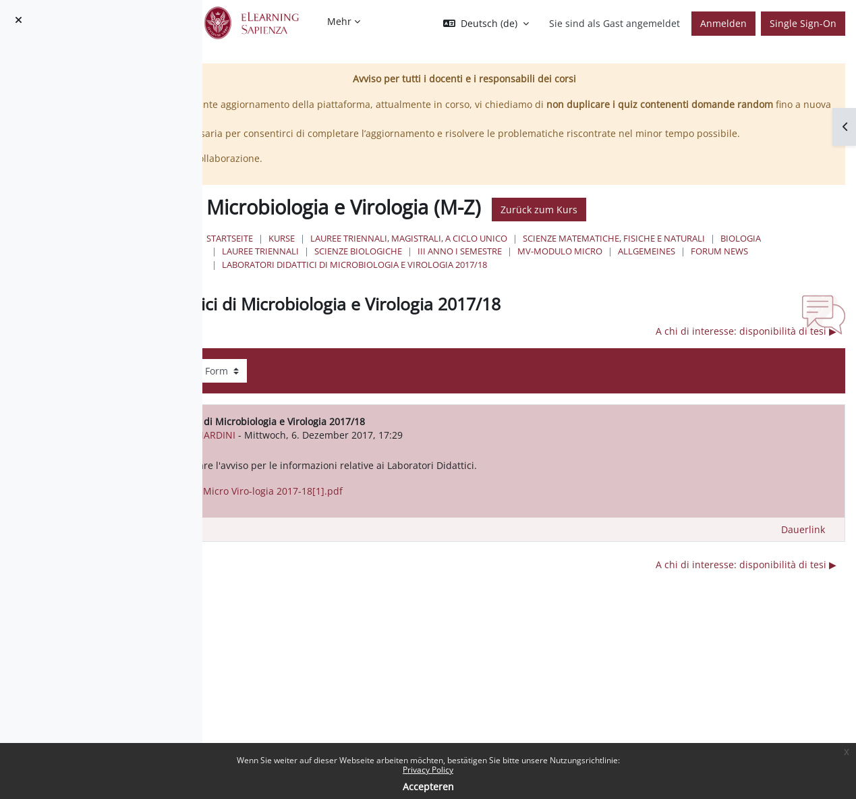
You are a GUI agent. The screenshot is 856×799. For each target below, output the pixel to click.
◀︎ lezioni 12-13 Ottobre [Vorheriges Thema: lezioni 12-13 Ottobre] (325, 358)
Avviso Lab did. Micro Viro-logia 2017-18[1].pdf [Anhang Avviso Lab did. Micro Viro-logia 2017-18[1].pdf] (425, 518)
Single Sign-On (803, 23)
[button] (486, 23)
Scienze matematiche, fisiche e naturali (478, 266)
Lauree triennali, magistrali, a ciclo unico (573, 253)
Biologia (604, 266)
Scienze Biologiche (776, 266)
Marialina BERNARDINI (381, 462)
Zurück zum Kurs (703, 223)
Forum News (688, 279)
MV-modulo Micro (528, 279)
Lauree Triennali (678, 266)
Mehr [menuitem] (339, 21)
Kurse (446, 253)
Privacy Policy (428, 769)
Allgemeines (615, 279)
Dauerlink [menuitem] (803, 557)
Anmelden (723, 23)
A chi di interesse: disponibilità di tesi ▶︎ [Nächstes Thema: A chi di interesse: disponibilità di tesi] (746, 358)
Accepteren (428, 786)
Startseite (394, 253)
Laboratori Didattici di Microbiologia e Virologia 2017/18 (519, 291)
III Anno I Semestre (429, 279)
